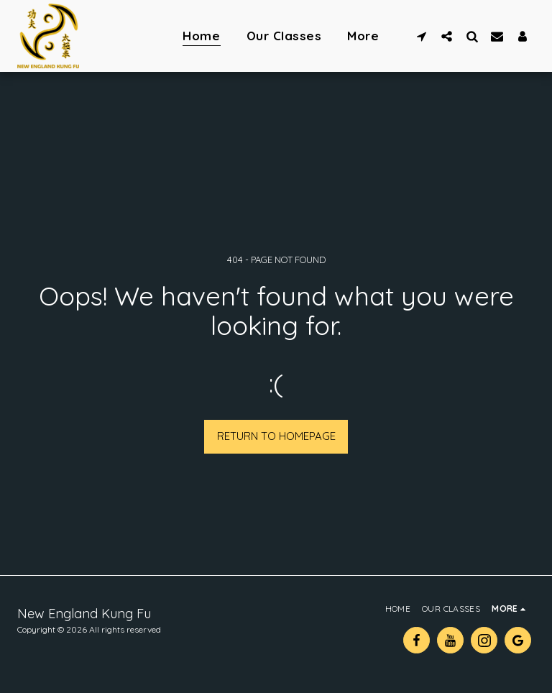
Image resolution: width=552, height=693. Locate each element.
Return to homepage (276, 436)
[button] (421, 35)
